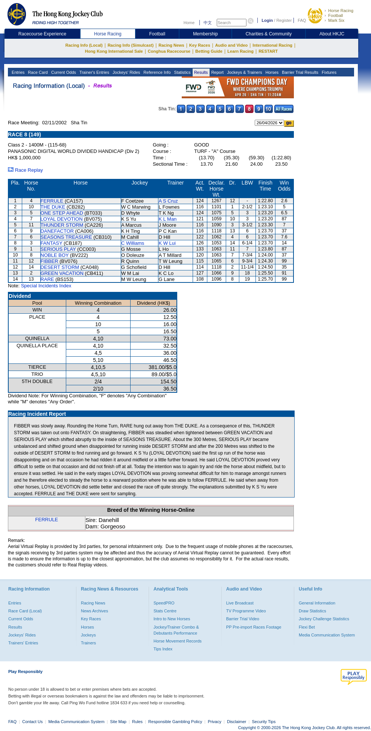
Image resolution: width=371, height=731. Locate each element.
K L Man (167, 219)
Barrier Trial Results (299, 72)
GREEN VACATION (62, 273)
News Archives (94, 611)
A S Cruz (168, 201)
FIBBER (49, 261)
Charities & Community (269, 34)
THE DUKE (53, 207)
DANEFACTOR (57, 231)
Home (189, 22)
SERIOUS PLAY (58, 249)
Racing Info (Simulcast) (131, 45)
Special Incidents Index (46, 285)
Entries (17, 72)
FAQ (302, 20)
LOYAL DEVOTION (62, 219)
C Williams (132, 243)
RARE (47, 279)
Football (335, 15)
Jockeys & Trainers (244, 72)
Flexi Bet (307, 627)
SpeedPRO (164, 603)
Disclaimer (236, 721)
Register (284, 20)
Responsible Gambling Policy (175, 721)
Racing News (171, 45)
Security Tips (264, 721)
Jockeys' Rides (125, 72)
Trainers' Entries (23, 643)
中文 (208, 22)
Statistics (182, 72)
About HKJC (331, 34)
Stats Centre (165, 611)
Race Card (37, 72)
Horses (271, 72)
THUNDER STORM (62, 225)
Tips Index (163, 649)
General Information (317, 603)
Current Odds (63, 72)
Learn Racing (240, 51)
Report (217, 72)
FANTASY (51, 243)
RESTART (268, 51)
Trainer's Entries (93, 72)
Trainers (88, 643)
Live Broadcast (240, 603)
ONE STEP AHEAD (62, 213)
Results (200, 72)
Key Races (199, 45)
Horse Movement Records (178, 641)
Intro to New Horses (172, 619)
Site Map (118, 721)
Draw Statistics (312, 611)
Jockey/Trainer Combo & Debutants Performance (176, 630)
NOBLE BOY (55, 255)
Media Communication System (327, 635)
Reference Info (156, 72)
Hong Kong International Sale (114, 51)
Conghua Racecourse (169, 51)
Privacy (214, 721)
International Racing (272, 45)
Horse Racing (340, 10)
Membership (205, 34)
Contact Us (32, 721)
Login (267, 20)
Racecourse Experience (42, 34)
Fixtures (328, 72)
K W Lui (167, 243)
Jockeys (88, 635)
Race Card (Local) (25, 611)
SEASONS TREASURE (66, 237)
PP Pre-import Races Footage (253, 627)
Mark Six (336, 20)
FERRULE (52, 201)
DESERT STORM (60, 267)
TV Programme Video (246, 611)
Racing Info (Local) (84, 45)
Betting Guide (208, 51)
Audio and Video (231, 45)
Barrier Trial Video (242, 619)
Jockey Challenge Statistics (324, 619)
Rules (138, 721)
